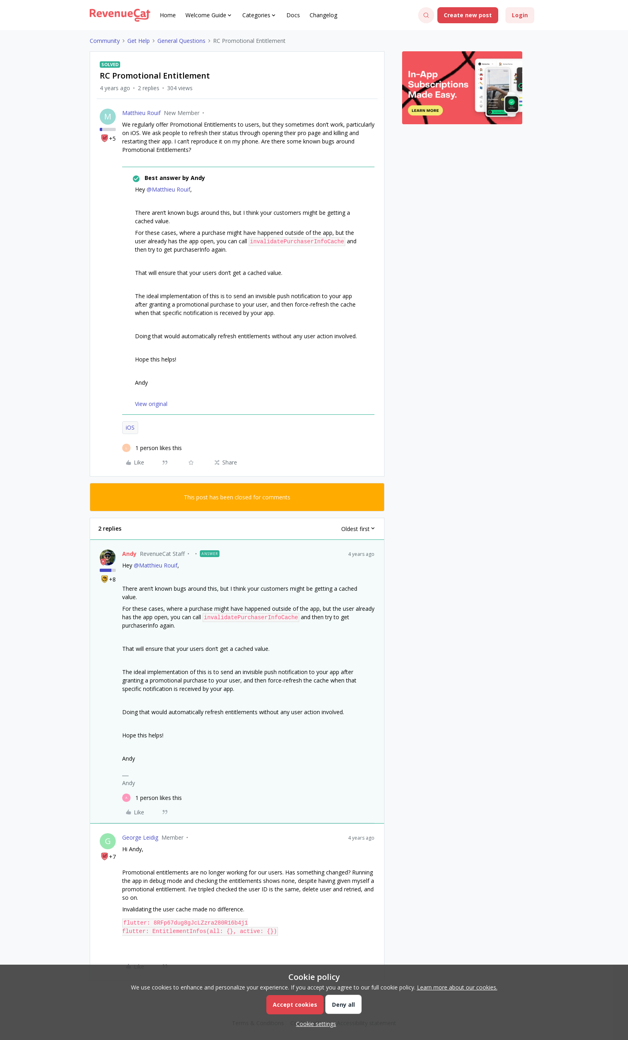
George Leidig (140, 837)
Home (168, 15)
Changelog (323, 15)
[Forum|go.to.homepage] (120, 15)
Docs (293, 15)
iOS (130, 427)
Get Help (138, 40)
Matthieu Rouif (141, 113)
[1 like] (152, 448)
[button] (467, 15)
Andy (129, 553)
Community (105, 40)
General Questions (181, 40)
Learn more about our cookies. (457, 987)
